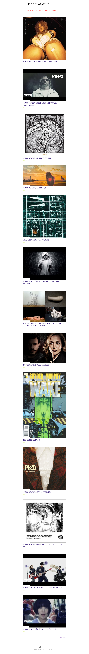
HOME (29, 10)
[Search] (65, 4)
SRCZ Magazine (38, 4)
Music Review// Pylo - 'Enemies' (37, 492)
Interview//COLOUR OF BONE (36, 240)
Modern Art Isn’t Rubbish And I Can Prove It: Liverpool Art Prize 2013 (43, 324)
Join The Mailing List (44, 10)
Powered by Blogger (44, 647)
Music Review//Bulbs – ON (34, 188)
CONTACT (34, 10)
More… (54, 10)
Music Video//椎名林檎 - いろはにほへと (41, 629)
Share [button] (24, 64)
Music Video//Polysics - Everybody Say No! (42, 588)
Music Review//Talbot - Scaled (37, 158)
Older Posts (62, 637)
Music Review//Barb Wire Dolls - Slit (40, 62)
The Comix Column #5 (32, 440)
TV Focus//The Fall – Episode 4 (37, 365)
